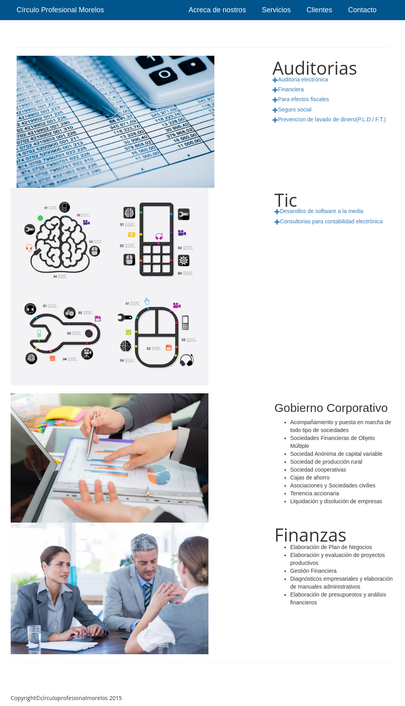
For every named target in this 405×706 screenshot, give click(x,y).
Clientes (319, 10)
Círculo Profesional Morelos (60, 10)
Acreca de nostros (217, 10)
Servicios (276, 10)
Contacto (362, 10)
